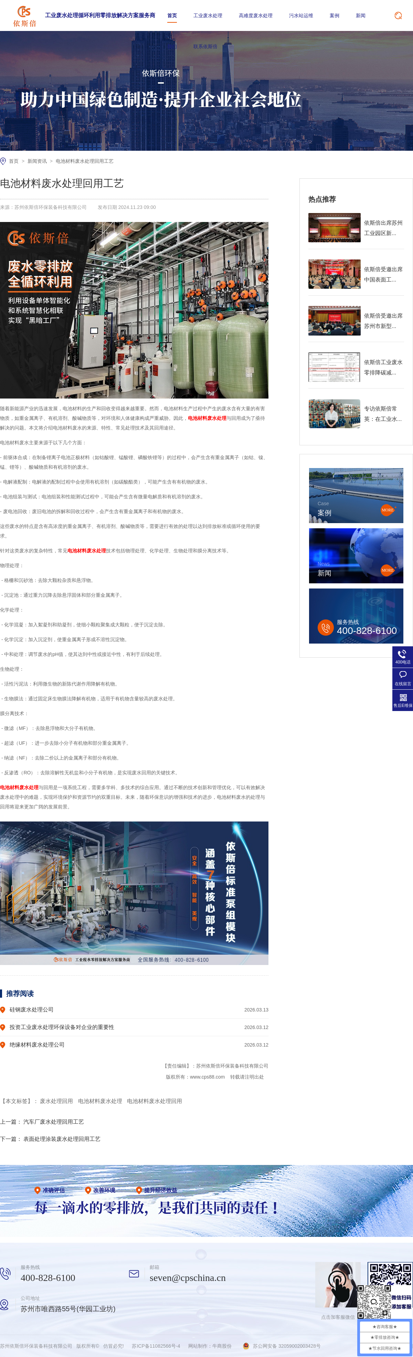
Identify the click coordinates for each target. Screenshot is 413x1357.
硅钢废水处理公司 (32, 1010)
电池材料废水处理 (101, 1101)
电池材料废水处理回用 (154, 1101)
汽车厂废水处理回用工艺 (53, 1122)
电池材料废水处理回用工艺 (85, 161)
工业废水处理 (207, 15)
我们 (172, 46)
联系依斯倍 (205, 46)
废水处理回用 (57, 1101)
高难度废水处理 (256, 15)
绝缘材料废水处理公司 (37, 1045)
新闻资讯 (38, 161)
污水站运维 (301, 15)
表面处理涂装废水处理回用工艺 (61, 1139)
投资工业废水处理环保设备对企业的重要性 (62, 1027)
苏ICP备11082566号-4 (156, 1346)
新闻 (361, 15)
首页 (172, 15)
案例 (334, 15)
